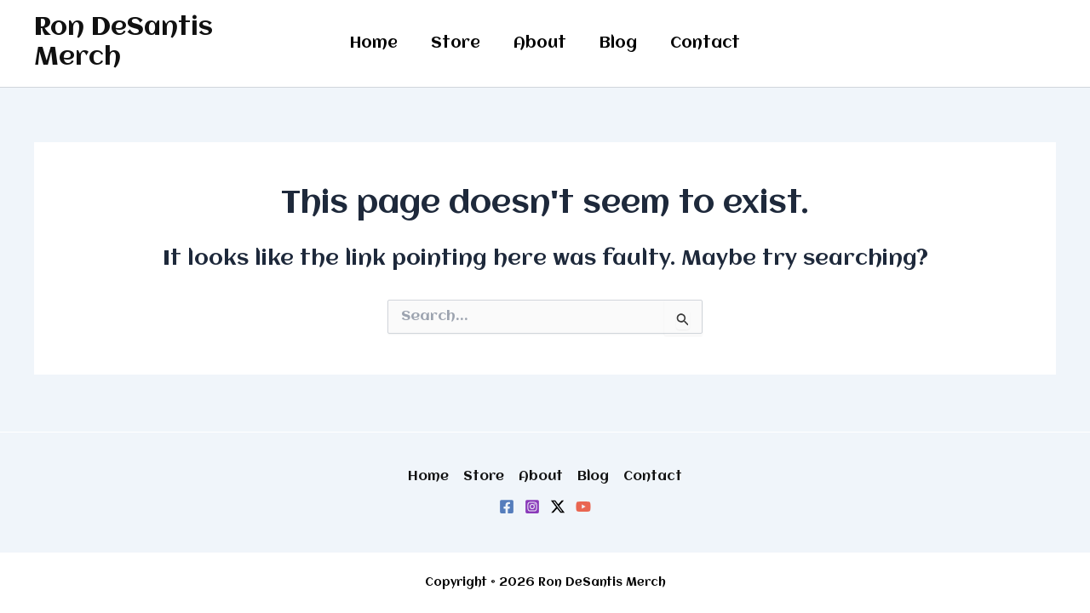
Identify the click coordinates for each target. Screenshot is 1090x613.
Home (379, 43)
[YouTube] (583, 506)
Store (458, 43)
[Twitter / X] (557, 506)
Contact (700, 43)
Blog (615, 43)
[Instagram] (532, 506)
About (539, 43)
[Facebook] (506, 506)
